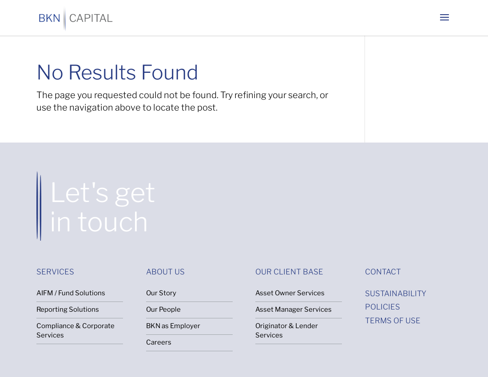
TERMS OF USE (393, 320)
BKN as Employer (173, 326)
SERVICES (55, 271)
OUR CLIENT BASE (289, 271)
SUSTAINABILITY (395, 293)
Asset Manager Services (293, 310)
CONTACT (383, 271)
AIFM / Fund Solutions (70, 293)
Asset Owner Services (290, 293)
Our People (163, 310)
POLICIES (382, 306)
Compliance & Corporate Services (75, 330)
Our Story (161, 293)
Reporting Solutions (67, 310)
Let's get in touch (102, 207)
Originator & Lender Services (286, 330)
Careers (158, 342)
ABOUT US (165, 271)
